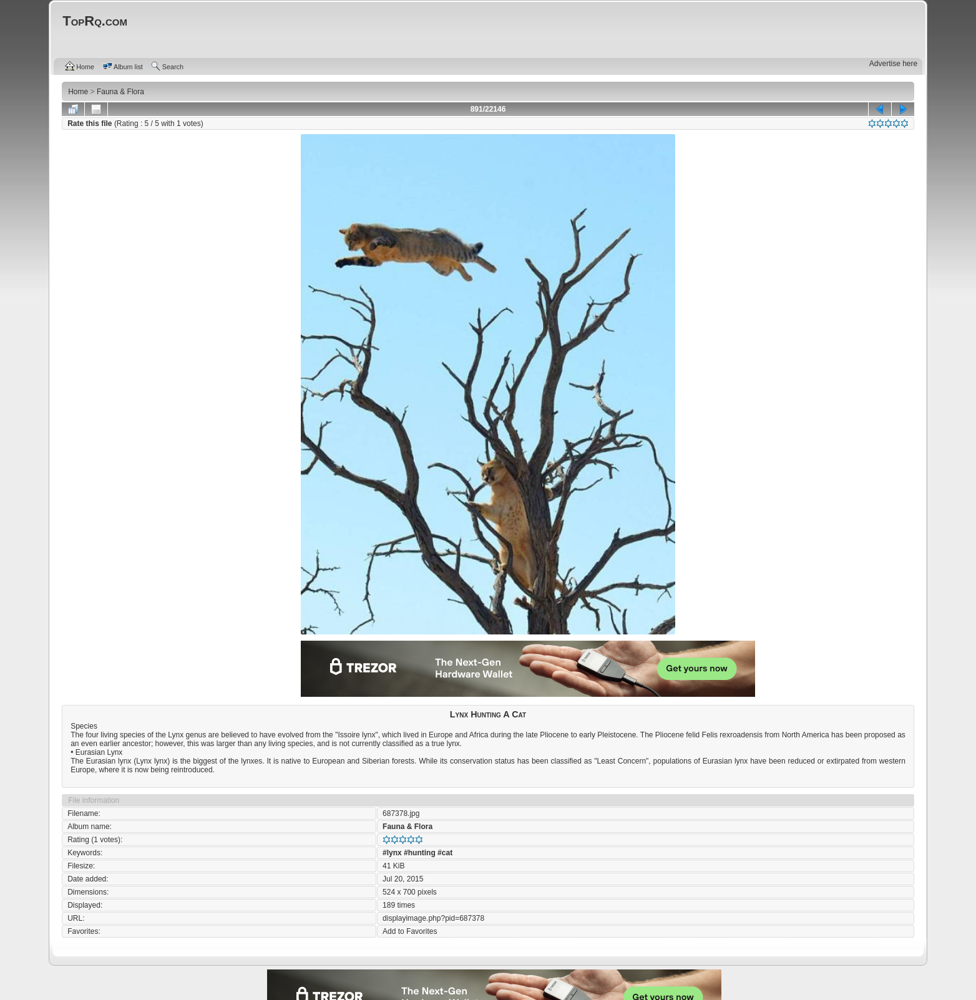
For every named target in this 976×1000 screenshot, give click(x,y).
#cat (444, 852)
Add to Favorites (410, 931)
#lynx (392, 852)
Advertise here (893, 63)
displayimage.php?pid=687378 (433, 918)
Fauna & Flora (407, 826)
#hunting (420, 852)
